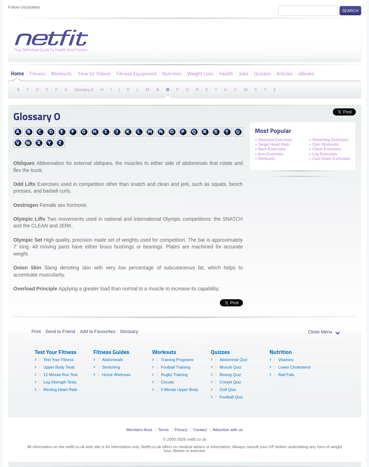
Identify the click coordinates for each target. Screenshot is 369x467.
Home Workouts (116, 374)
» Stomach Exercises (273, 140)
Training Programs (177, 360)
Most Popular (273, 130)
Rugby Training (174, 374)
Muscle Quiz (230, 367)
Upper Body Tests (59, 367)
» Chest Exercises (325, 149)
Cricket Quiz (230, 382)
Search (350, 11)
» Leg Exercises (323, 154)
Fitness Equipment (136, 73)
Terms (163, 430)
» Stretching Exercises (328, 140)
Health (226, 73)
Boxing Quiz (230, 374)
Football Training (175, 367)
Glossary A (84, 89)
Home (17, 73)
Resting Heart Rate (60, 389)
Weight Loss (200, 73)
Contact (200, 430)
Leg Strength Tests (59, 382)
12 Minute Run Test (60, 374)
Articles (284, 73)
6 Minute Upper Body (179, 389)
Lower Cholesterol (294, 367)
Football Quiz (231, 397)
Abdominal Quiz (233, 360)
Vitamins (286, 360)
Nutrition (171, 73)
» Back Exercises (270, 149)
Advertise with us (228, 430)
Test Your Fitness (58, 360)
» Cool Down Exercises (329, 158)
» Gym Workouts (323, 144)
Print (36, 331)
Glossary (129, 331)
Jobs (243, 73)
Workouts (61, 73)
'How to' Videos (94, 73)
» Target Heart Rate (272, 144)
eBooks (306, 73)
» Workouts (265, 158)
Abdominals (112, 360)
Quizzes (262, 73)
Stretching (111, 367)
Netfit (52, 41)
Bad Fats (286, 374)
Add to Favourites (97, 331)
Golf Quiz (227, 389)
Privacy (181, 430)
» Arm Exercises (269, 154)
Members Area (139, 430)
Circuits (167, 382)
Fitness (37, 73)
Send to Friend (60, 331)
